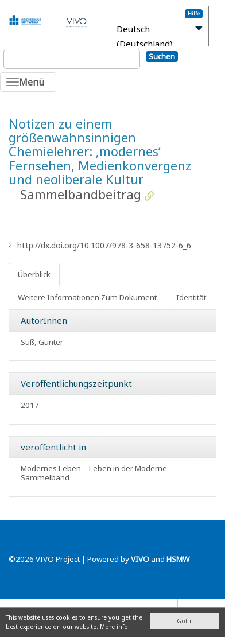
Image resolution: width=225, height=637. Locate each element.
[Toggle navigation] (28, 82)
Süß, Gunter (42, 342)
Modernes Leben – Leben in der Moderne (94, 468)
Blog (191, 605)
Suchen (162, 56)
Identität (191, 297)
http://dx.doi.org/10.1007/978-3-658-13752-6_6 (104, 245)
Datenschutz (152, 605)
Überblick (34, 274)
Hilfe (194, 13)
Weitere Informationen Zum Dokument (87, 297)
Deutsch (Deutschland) (145, 36)
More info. (115, 627)
